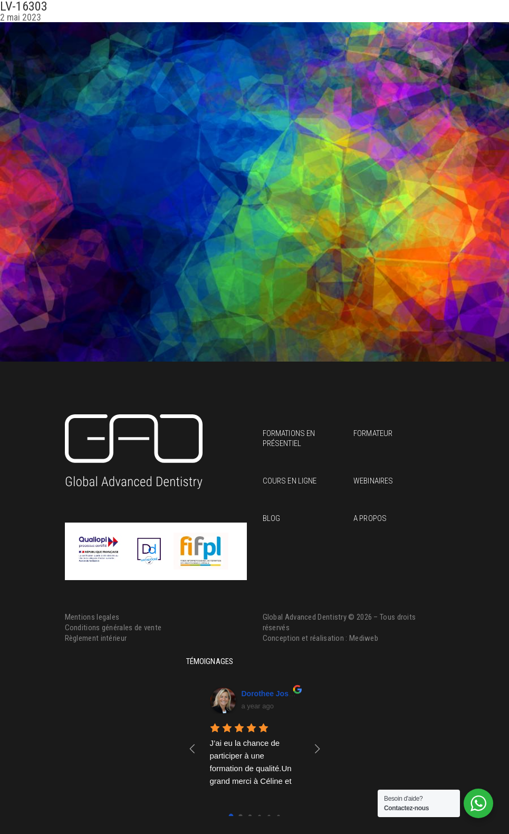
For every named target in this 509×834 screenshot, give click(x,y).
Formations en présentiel (289, 438)
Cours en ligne (290, 481)
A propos (370, 518)
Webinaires (373, 481)
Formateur (372, 433)
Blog (272, 518)
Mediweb (363, 638)
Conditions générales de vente (113, 627)
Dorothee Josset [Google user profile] (271, 693)
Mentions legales (92, 617)
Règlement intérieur (96, 638)
